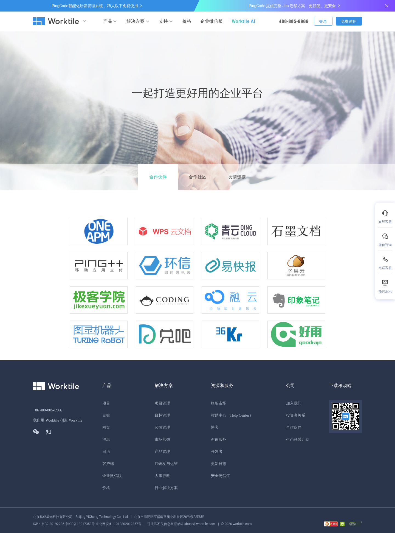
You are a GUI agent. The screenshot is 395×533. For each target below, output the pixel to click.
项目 (106, 403)
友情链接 (237, 176)
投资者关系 (296, 415)
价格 (186, 21)
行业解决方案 (166, 488)
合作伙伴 (158, 176)
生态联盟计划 (297, 439)
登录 (323, 21)
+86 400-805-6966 (47, 410)
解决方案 (135, 21)
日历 (106, 452)
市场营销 (162, 439)
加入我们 (293, 403)
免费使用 (349, 21)
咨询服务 (218, 439)
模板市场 (218, 403)
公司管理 (162, 427)
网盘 (106, 427)
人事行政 (162, 476)
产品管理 (162, 452)
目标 (106, 415)
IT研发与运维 (166, 464)
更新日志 (218, 464)
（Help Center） (239, 415)
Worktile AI (243, 21)
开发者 (216, 452)
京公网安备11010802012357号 (87, 524)
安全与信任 (220, 476)
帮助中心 (218, 415)
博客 (215, 427)
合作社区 (197, 176)
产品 (107, 21)
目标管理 (162, 415)
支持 (163, 21)
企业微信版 (211, 21)
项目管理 (162, 403)
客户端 (108, 464)
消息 (106, 439)
